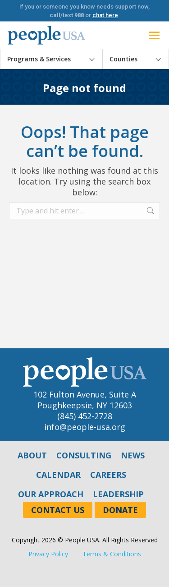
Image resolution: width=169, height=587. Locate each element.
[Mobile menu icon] (154, 35)
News (133, 455)
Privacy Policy (48, 554)
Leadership (118, 494)
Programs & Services (39, 59)
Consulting (83, 455)
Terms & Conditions (111, 554)
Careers (108, 474)
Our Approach (50, 494)
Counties (123, 59)
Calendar (58, 474)
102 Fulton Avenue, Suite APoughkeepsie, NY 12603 (84, 400)
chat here (105, 15)
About (32, 455)
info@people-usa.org (84, 426)
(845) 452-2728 (84, 416)
